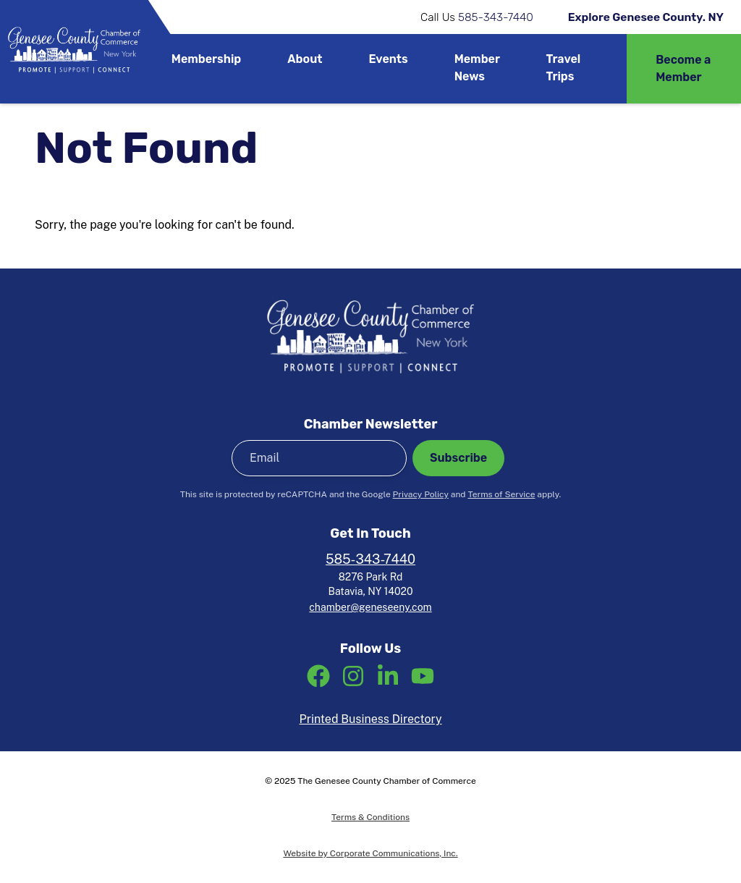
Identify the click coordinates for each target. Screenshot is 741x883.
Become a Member (683, 68)
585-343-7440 (495, 17)
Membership (207, 59)
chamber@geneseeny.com (370, 607)
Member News (477, 67)
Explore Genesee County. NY (646, 17)
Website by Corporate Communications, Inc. (370, 853)
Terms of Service (501, 494)
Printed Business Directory (370, 719)
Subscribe (458, 458)
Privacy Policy (421, 494)
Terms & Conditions (370, 817)
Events (387, 59)
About (304, 59)
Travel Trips (563, 67)
